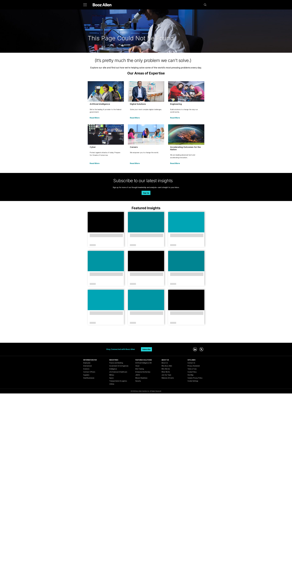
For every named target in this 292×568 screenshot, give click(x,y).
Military (111, 375)
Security (138, 381)
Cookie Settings (193, 381)
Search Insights (146, 338)
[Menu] (85, 5)
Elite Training (139, 369)
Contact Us (191, 363)
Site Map (190, 375)
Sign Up (146, 193)
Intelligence (113, 369)
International (87, 366)
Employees (86, 363)
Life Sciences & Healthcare (118, 372)
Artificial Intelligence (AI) (143, 363)
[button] (205, 5)
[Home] (102, 4)
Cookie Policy (192, 372)
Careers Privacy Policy (195, 378)
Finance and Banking (116, 363)
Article (93, 245)
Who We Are (165, 369)
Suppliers (86, 375)
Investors (86, 369)
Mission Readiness (141, 378)
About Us (164, 363)
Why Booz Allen (166, 366)
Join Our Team (166, 375)
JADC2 (137, 375)
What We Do (165, 372)
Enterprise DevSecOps (142, 372)
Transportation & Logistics (118, 381)
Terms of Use (192, 369)
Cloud (137, 366)
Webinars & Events (167, 378)
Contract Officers (89, 372)
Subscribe (146, 349)
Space (111, 378)
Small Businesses (88, 378)
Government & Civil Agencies (118, 366)
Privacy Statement (194, 366)
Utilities (111, 384)
